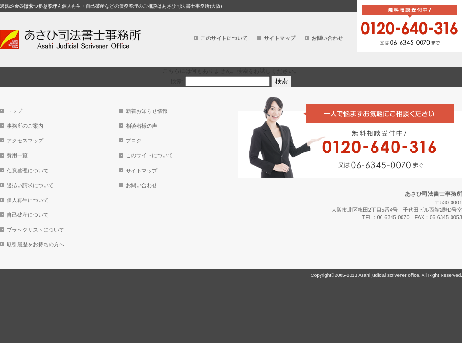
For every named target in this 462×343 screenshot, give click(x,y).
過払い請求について (30, 185)
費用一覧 (17, 155)
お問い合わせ (327, 38)
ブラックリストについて (35, 229)
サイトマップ (279, 38)
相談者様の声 (141, 126)
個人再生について (28, 200)
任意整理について (28, 170)
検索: (177, 81)
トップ (14, 111)
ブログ (133, 140)
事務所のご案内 (25, 126)
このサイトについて (224, 38)
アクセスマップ (25, 140)
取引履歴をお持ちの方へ (35, 244)
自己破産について (28, 215)
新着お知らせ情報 (147, 111)
